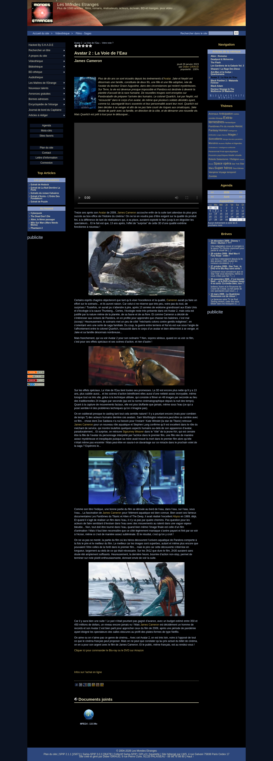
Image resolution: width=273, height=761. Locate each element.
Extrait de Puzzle (39, 202)
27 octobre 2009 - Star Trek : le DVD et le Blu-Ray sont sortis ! (226, 267)
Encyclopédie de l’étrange (43, 104)
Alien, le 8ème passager (43, 220)
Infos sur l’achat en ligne (88, 672)
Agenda (46, 125)
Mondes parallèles (236, 139)
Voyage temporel (227, 172)
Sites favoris (46, 135)
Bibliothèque (36, 66)
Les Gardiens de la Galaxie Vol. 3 (227, 66)
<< (212, 192)
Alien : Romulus (219, 56)
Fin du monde (227, 126)
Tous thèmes (238, 168)
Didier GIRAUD (191, 66)
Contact (46, 152)
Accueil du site (41, 33)
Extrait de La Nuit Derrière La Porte (45, 189)
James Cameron (126, 212)
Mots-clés (46, 130)
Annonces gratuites (40, 93)
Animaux (214, 113)
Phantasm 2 (37, 228)
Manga (225, 139)
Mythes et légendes (233, 143)
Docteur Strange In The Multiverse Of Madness (222, 90)
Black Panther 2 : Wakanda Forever (224, 82)
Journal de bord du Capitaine (45, 109)
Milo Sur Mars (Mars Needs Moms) (44, 224)
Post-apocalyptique (229, 151)
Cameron (172, 300)
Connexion (46, 162)
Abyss (176, 516)
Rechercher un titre (39, 50)
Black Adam (217, 86)
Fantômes (214, 126)
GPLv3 (143, 754)
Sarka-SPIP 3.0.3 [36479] (97, 754)
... (233, 98)
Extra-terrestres (221, 120)
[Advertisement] (44, 304)
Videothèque (62, 33)
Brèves (226, 234)
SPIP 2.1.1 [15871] (70, 754)
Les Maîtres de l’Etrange (42, 82)
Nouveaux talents (38, 88)
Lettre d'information (46, 157)
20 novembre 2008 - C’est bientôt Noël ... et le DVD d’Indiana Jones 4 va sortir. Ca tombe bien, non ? (227, 281)
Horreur (223, 130)
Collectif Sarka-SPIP (125, 754)
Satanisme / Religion (227, 159)
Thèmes (227, 106)
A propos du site (38, 55)
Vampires (213, 172)
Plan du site (46, 147)
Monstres (213, 143)
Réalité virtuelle (235, 155)
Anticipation (226, 113)
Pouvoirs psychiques (218, 155)
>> (240, 192)
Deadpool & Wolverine (222, 59)
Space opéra (222, 163)
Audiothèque (36, 77)
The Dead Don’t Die (40, 216)
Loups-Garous (221, 135)
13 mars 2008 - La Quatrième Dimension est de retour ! (225, 295)
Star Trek (236, 164)
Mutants (222, 143)
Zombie (213, 176)
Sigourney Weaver (133, 431)
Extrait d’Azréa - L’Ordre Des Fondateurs (45, 197)
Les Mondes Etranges (78, 4)
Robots (212, 159)
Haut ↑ (190, 756)
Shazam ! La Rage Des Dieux (225, 69)
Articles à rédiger (38, 115)
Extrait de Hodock (40, 185)
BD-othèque (35, 72)
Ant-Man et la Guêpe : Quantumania (222, 73)
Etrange (219, 118)
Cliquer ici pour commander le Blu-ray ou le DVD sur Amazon (109, 650)
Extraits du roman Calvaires (45, 193)
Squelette (154, 754)
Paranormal (214, 151)
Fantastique (230, 122)
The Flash (216, 63)
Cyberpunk (36, 213)
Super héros (223, 168)
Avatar (167, 78)
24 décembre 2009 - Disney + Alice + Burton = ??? (225, 242)
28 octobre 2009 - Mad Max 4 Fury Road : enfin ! (225, 255)
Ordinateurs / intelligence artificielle (222, 147)
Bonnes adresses (38, 99)
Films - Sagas (83, 33)
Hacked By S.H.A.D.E (41, 44)
